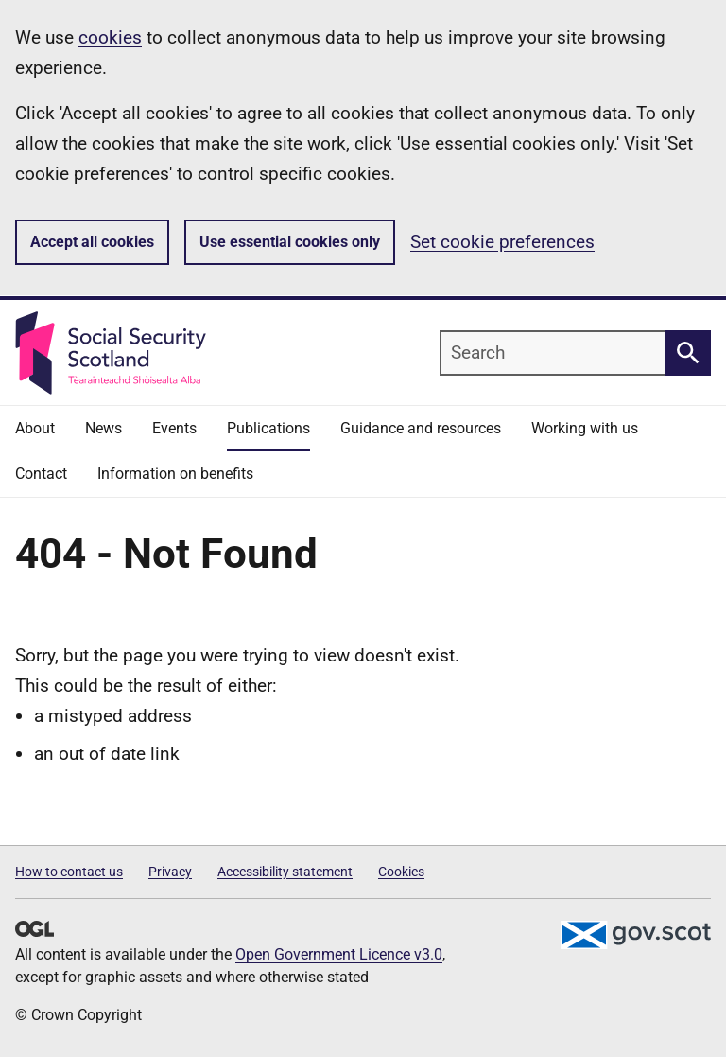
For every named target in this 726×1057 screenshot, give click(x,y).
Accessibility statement (285, 871)
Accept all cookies (92, 242)
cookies (110, 37)
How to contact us (69, 871)
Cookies (401, 871)
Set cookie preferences (502, 242)
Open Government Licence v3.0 (338, 954)
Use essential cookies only (289, 242)
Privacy (170, 871)
